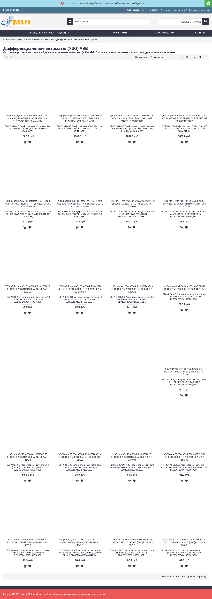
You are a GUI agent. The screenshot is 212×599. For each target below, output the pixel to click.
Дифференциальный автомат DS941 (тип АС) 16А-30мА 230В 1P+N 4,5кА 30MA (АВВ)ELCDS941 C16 (132, 118)
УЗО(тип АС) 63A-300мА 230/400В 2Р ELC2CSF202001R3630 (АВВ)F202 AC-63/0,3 (132, 542)
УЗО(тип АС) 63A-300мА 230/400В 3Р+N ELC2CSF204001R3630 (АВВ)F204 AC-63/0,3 (184, 542)
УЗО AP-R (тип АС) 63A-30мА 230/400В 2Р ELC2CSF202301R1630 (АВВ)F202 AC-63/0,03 (27, 289)
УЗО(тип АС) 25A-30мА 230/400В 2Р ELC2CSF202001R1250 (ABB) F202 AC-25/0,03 (132, 457)
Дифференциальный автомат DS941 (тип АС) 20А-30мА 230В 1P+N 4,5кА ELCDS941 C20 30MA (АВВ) (184, 118)
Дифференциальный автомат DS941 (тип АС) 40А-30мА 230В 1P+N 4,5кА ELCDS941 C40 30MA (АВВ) (80, 204)
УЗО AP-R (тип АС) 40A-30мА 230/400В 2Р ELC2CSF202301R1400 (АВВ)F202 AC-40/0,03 (132, 204)
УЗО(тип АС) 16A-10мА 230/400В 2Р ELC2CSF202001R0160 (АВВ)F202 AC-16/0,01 (184, 372)
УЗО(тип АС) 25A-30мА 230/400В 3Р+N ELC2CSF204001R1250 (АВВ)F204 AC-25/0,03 (184, 457)
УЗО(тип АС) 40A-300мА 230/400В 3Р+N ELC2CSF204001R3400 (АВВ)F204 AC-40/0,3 (80, 542)
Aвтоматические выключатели (39, 40)
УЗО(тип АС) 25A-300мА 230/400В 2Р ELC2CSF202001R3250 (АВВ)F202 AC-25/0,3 (27, 457)
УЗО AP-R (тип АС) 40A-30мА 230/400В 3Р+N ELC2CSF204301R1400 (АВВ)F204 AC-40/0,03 (184, 204)
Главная (6, 40)
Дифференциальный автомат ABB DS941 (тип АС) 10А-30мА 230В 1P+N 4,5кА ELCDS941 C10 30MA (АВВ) (28, 118)
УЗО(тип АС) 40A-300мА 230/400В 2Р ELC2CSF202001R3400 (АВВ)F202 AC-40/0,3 (27, 542)
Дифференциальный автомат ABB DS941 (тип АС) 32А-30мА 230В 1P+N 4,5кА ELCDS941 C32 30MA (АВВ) (80, 118)
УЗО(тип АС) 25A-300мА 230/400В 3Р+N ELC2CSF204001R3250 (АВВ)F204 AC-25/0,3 (80, 457)
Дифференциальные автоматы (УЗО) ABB (77, 40)
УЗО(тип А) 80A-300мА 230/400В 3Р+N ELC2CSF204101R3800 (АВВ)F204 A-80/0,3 (184, 287)
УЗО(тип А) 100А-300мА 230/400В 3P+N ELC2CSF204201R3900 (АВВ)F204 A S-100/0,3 (132, 289)
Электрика (17, 40)
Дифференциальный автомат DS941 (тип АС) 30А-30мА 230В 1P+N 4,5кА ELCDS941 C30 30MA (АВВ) (28, 204)
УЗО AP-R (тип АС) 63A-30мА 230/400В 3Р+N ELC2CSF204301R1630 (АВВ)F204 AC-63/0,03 (79, 289)
